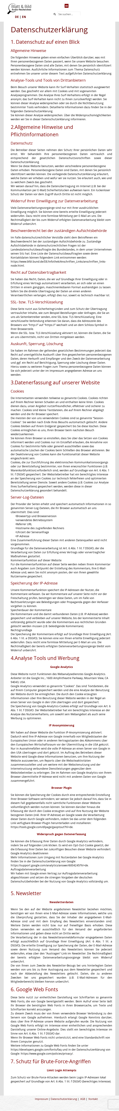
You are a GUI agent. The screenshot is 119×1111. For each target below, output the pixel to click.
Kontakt (93, 1099)
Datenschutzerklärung (64, 1099)
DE (17, 17)
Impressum (41, 1099)
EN (24, 17)
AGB (82, 1099)
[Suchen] (55, 14)
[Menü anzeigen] (66, 6)
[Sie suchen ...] (68, 14)
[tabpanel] (20, 17)
